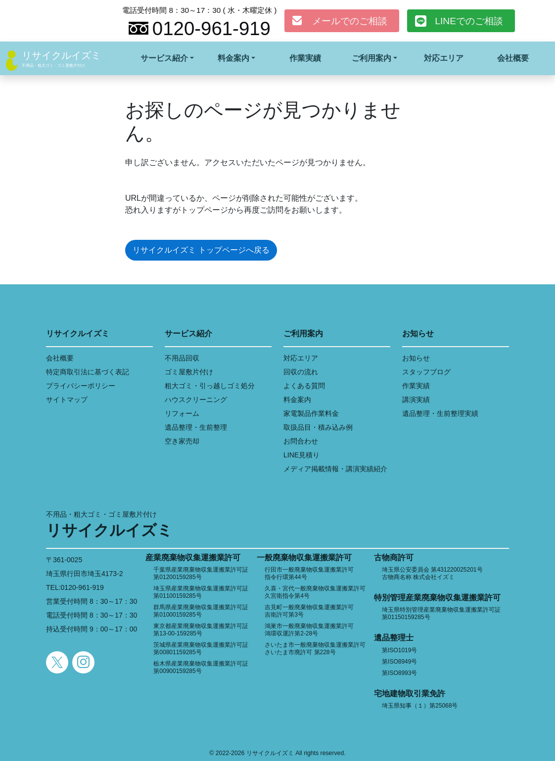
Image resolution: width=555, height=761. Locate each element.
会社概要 (513, 58)
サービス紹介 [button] (164, 58)
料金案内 (297, 399)
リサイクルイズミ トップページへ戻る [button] (201, 250)
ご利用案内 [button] (371, 58)
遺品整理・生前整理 (196, 427)
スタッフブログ (426, 372)
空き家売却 (182, 441)
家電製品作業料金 (311, 413)
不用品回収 (182, 358)
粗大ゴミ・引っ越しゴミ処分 (210, 386)
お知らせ (416, 358)
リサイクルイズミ (61, 55)
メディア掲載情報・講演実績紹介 (335, 469)
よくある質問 (304, 386)
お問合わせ (300, 441)
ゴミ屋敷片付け (189, 372)
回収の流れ (300, 372)
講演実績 (416, 399)
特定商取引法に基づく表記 (87, 372)
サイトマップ (67, 399)
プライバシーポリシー (80, 386)
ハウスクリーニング (196, 399)
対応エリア (443, 58)
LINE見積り (301, 455)
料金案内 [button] (233, 58)
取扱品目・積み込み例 (318, 427)
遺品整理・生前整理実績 (440, 413)
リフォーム (182, 413)
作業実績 (305, 58)
